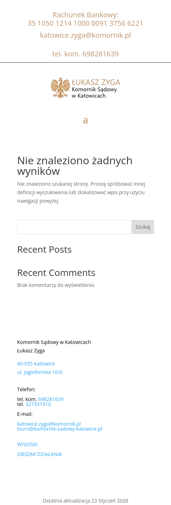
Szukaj (142, 226)
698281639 (101, 53)
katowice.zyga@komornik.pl (85, 35)
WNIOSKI (27, 444)
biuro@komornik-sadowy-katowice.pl (59, 428)
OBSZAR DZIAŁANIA (39, 454)
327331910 (38, 404)
